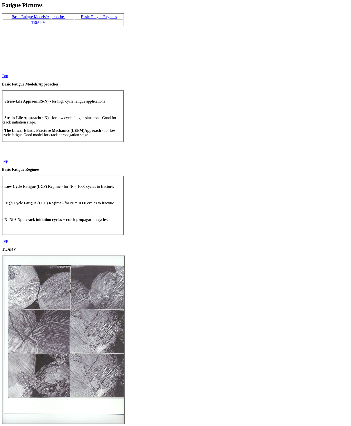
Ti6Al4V (38, 22)
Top (5, 76)
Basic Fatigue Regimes (99, 17)
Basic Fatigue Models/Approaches (38, 17)
